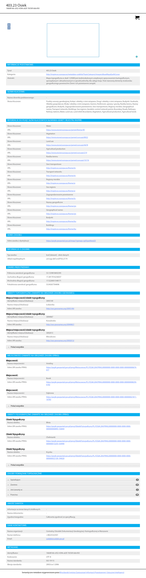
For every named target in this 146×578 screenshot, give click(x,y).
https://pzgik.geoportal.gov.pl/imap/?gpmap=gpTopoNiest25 (71, 241)
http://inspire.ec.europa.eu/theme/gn (61, 206)
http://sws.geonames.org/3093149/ (60, 309)
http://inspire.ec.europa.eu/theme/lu (61, 199)
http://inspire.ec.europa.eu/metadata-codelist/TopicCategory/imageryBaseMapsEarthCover (83, 74)
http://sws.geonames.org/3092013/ (60, 341)
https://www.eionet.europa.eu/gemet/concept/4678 (67, 145)
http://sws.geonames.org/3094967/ (60, 325)
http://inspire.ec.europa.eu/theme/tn (61, 168)
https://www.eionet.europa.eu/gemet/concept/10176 (67, 160)
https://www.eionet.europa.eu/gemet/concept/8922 (67, 138)
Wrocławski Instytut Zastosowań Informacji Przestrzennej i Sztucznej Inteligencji (92, 573)
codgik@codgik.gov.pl (55, 539)
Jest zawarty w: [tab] (73, 490)
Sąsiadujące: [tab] (73, 480)
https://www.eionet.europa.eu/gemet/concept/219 (66, 153)
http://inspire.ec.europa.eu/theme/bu (61, 222)
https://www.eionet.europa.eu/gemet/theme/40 (65, 130)
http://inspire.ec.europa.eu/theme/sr (60, 183)
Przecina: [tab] (73, 495)
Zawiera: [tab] (73, 485)
